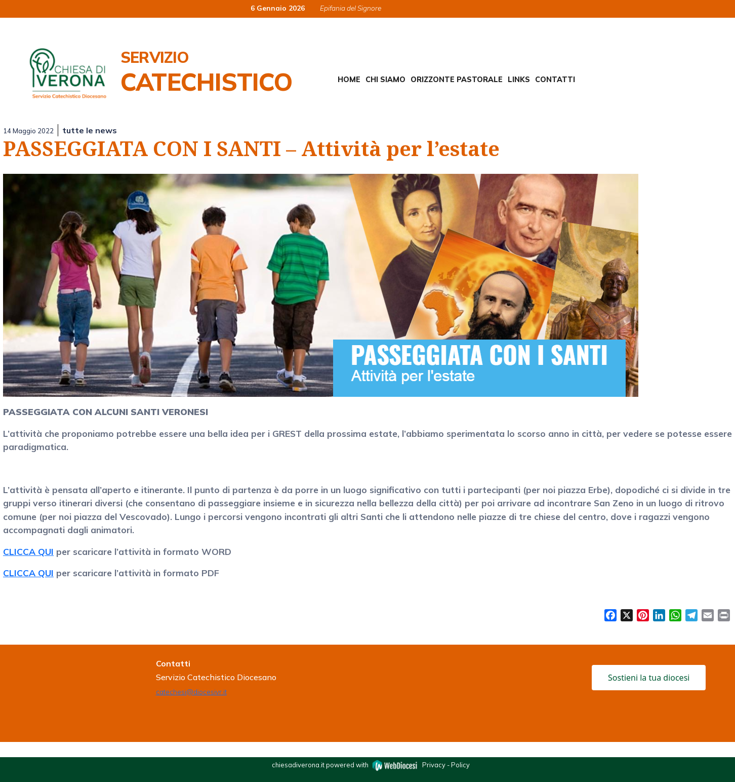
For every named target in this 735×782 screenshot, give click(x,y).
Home (349, 79)
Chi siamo (385, 79)
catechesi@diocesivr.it (191, 691)
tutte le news (89, 130)
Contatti (555, 79)
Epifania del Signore (350, 8)
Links (519, 79)
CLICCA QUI (28, 551)
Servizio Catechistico (206, 72)
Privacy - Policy (446, 765)
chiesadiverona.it (298, 765)
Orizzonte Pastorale (457, 79)
